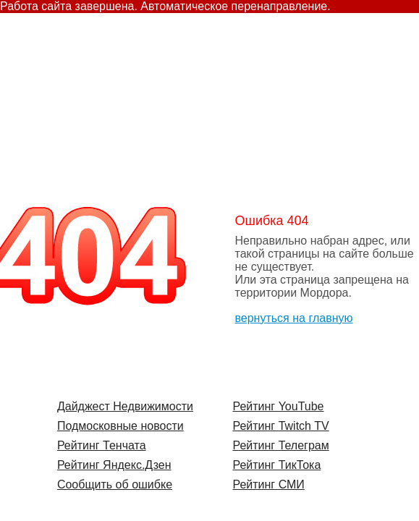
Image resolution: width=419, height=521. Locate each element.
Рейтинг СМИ (268, 484)
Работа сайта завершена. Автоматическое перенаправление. (165, 6)
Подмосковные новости (120, 426)
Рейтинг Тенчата (101, 445)
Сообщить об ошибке (114, 484)
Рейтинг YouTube (277, 406)
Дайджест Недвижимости (125, 406)
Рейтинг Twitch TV (280, 426)
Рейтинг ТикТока (276, 465)
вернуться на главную (294, 318)
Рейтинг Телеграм (280, 445)
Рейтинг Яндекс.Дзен (114, 465)
